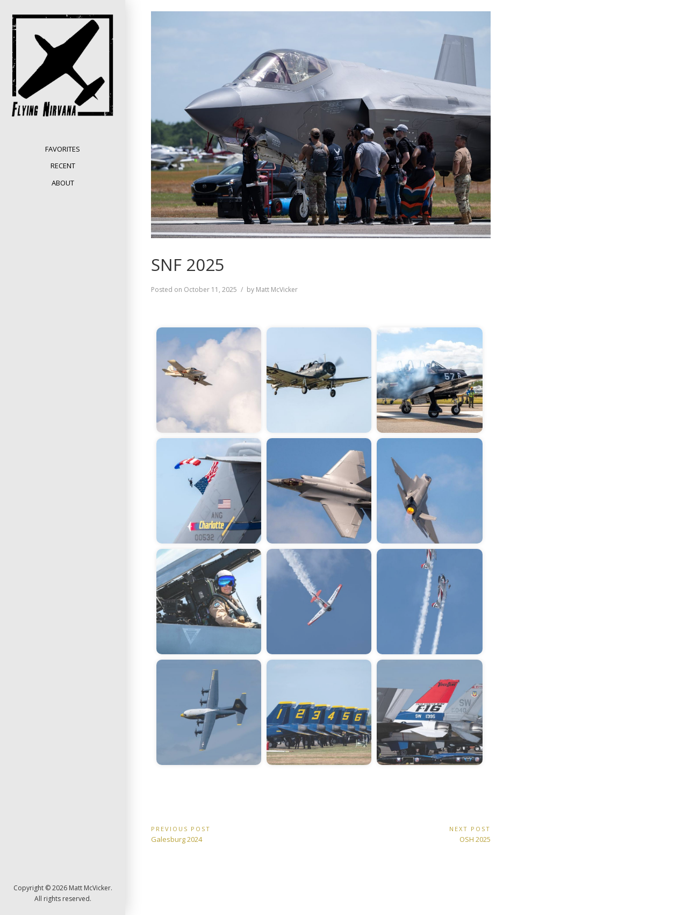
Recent (63, 165)
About (63, 183)
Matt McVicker (277, 289)
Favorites (62, 149)
